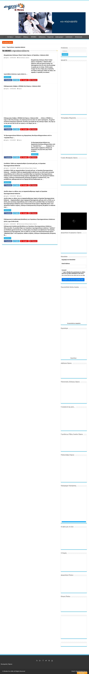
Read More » (7, 77)
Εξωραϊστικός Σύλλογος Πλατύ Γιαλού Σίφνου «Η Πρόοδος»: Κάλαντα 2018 (26, 55)
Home (3, 47)
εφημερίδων (78, 323)
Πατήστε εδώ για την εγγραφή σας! (73, 279)
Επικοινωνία (78, 37)
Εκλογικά (18, 37)
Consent (64, 270)
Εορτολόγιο (73, 358)
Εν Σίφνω (10, 37)
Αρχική (4, 37)
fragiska (7, 57)
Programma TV (65, 521)
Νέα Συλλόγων (21, 57)
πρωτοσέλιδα (71, 323)
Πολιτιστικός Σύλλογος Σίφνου (25, 168)
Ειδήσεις (25, 37)
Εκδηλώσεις (42, 37)
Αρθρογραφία (59, 37)
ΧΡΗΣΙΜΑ (33, 37)
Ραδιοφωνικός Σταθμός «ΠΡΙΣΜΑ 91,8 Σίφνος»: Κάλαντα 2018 (22, 86)
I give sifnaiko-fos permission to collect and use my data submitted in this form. (73, 272)
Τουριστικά (50, 37)
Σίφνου (27, 57)
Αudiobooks (69, 37)
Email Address (66, 263)
